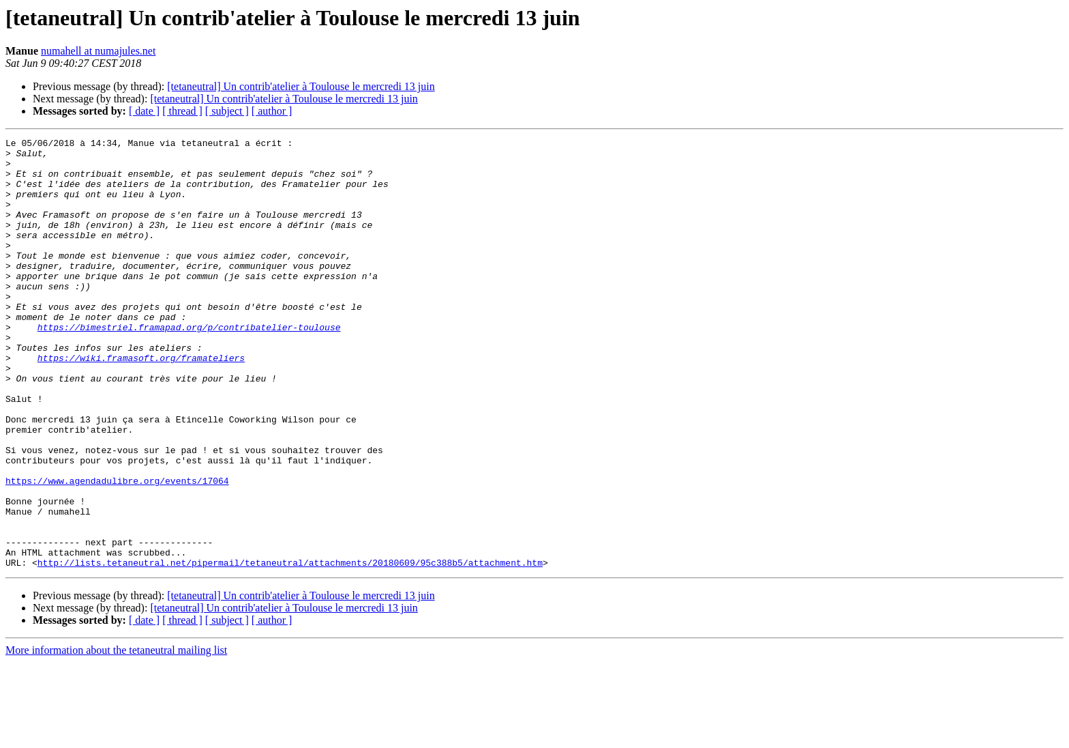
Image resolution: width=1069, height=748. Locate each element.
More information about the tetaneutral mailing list (116, 736)
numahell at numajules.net (98, 51)
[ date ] (144, 111)
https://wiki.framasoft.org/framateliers (141, 403)
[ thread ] (182, 111)
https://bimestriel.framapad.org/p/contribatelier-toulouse (189, 366)
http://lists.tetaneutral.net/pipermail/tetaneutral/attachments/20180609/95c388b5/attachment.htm (290, 648)
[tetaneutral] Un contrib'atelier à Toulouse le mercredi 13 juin (300, 86)
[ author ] (272, 111)
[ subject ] (227, 111)
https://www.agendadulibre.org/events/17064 (117, 550)
